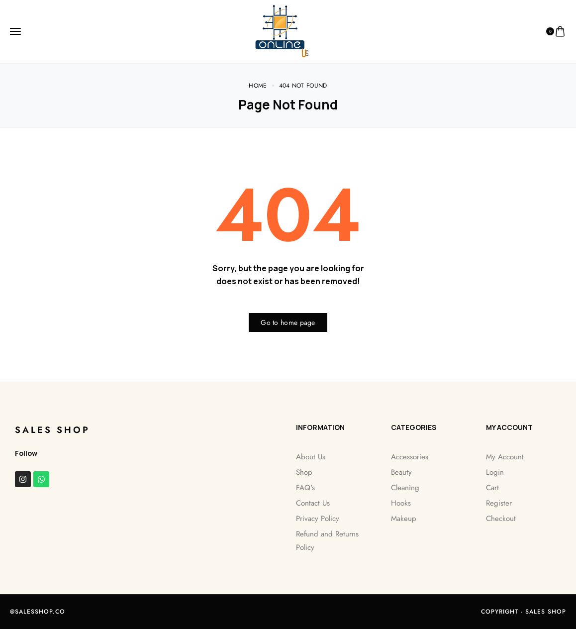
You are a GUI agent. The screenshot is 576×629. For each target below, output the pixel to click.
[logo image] (284, 30)
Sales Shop (52, 429)
